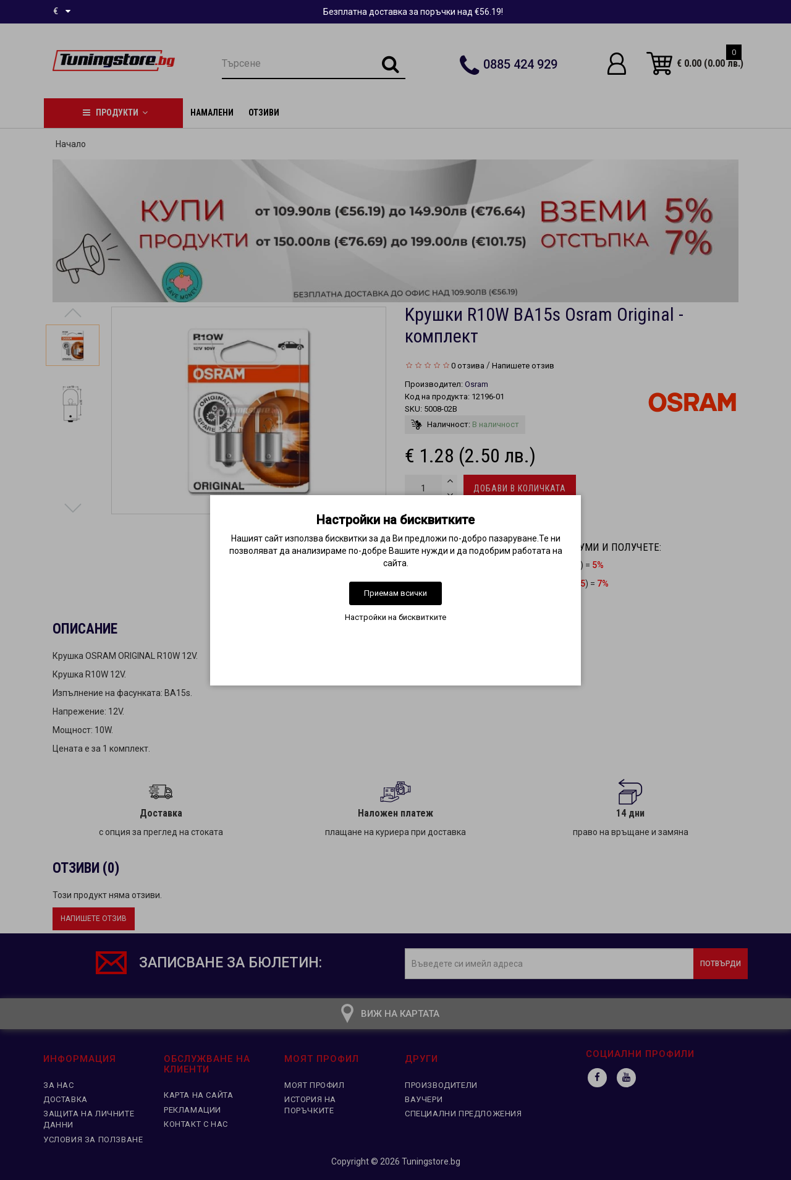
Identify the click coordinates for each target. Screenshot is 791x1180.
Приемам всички (395, 593)
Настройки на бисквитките (395, 617)
